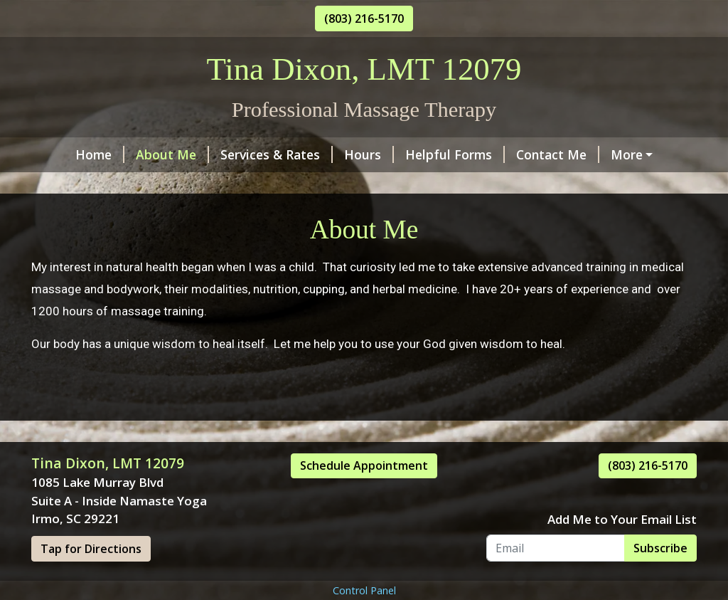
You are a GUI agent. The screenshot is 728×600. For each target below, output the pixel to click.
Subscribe (660, 578)
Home (67, 154)
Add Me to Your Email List (622, 549)
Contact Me (525, 154)
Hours (336, 154)
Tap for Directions (91, 578)
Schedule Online (91, 185)
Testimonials (623, 154)
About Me (139, 154)
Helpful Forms (422, 154)
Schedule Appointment (364, 496)
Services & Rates (244, 154)
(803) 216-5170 (364, 18)
